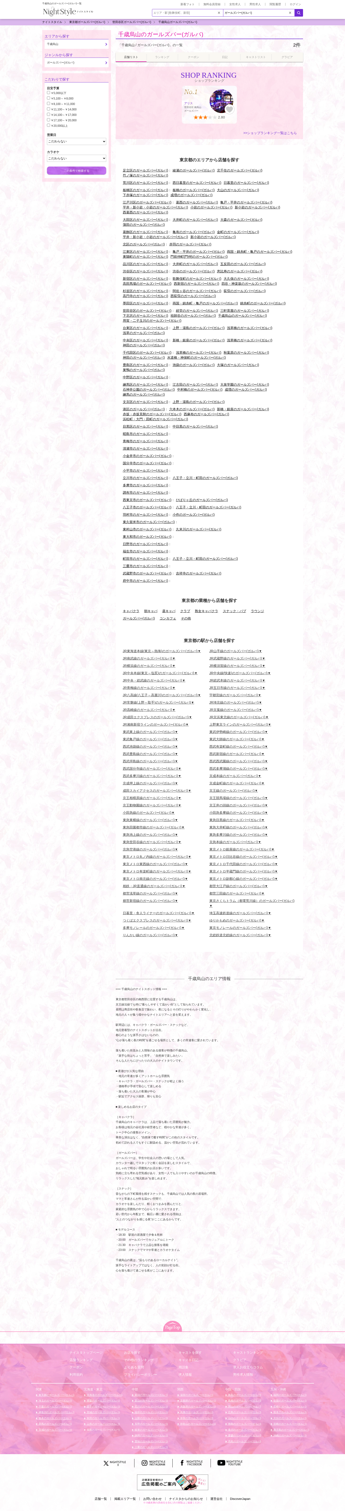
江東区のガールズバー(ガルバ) (145, 251)
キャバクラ (131, 611)
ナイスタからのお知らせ (186, 1499)
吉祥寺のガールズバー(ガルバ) (198, 573)
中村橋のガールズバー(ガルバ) (199, 389)
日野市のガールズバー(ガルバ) (145, 544)
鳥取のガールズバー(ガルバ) (244, 1394)
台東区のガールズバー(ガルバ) (145, 328)
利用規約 (76, 1374)
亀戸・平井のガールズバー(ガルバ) (246, 202)
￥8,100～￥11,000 (63, 104)
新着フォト (187, 4)
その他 (186, 618)
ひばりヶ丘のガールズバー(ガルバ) (202, 500)
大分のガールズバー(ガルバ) (289, 1418)
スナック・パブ (234, 611)
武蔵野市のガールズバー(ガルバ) (147, 573)
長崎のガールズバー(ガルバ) (289, 1406)
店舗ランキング (81, 1360)
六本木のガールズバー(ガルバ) (192, 409)
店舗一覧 (101, 1499)
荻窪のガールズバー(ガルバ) (245, 291)
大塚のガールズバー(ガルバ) (238, 365)
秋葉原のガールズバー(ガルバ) (246, 352)
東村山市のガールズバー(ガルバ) (147, 529)
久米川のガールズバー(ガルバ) (198, 529)
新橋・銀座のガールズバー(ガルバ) (199, 340)
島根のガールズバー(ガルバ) (244, 1400)
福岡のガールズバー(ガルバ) (289, 1394)
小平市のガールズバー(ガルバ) (145, 470)
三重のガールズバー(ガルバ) (151, 1447)
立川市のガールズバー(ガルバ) (145, 478)
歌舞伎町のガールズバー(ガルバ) (197, 278)
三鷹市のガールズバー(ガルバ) (145, 566)
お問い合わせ (152, 1499)
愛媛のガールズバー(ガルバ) (244, 1435)
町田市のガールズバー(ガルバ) (145, 559)
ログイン (295, 4)
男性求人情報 (243, 1374)
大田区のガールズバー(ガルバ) (145, 220)
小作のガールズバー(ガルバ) (194, 514)
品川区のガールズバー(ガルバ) (145, 264)
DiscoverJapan (240, 1499)
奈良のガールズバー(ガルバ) (196, 1418)
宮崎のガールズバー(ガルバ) (289, 1423)
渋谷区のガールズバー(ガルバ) (145, 271)
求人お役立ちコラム (248, 1367)
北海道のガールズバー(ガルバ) (104, 1394)
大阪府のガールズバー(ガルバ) (197, 1406)
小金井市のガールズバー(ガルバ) (147, 456)
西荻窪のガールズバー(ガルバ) (193, 296)
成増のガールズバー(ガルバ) (191, 195)
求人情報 (185, 1374)
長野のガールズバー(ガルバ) (151, 1423)
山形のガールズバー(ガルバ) (103, 1423)
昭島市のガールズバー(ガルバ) (145, 434)
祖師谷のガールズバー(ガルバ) (193, 315)
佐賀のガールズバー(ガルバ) (289, 1400)
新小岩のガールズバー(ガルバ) (257, 207)
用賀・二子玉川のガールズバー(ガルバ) (152, 320)
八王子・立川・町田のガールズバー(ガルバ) (205, 478)
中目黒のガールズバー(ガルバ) (195, 426)
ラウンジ (257, 611)
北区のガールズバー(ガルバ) (144, 244)
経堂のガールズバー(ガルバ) (197, 310)
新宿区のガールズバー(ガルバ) (145, 278)
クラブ (185, 611)
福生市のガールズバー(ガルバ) (145, 551)
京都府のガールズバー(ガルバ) (197, 1400)
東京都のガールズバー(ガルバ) (56, 1394)
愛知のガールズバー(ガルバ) (151, 1441)
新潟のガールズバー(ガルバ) (151, 1394)
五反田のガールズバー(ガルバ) (243, 264)
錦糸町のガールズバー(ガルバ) (262, 303)
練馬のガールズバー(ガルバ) (144, 394)
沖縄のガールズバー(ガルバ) (289, 1435)
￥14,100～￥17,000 (64, 115)
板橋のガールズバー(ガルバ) (194, 190)
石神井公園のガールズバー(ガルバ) (149, 389)
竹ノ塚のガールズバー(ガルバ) (145, 175)
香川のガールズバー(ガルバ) (244, 1429)
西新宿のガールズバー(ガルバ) (196, 283)
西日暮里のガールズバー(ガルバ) (197, 183)
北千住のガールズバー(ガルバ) (239, 170)
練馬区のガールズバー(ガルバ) (145, 384)
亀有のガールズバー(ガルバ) (194, 232)
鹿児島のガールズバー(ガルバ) (291, 1429)
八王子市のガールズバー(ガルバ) (147, 507)
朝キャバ (150, 611)
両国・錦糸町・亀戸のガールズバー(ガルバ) (259, 251)
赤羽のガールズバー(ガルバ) (190, 244)
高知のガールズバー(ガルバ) (244, 1441)
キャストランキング (248, 1352)
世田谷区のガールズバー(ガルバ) (147, 310)
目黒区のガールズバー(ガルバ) (145, 426)
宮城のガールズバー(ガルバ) (103, 1412)
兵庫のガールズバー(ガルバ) (196, 1412)
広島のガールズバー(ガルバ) (244, 1412)
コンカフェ (168, 618)
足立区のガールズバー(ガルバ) (145, 170)
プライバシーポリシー (140, 1374)
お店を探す (132, 1352)
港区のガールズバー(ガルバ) (144, 409)
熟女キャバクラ (206, 611)
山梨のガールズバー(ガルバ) (151, 1418)
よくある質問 (134, 1367)
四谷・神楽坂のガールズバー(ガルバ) (249, 283)
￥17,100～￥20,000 (64, 120)
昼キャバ (168, 611)
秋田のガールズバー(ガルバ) (103, 1418)
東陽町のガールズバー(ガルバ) (145, 256)
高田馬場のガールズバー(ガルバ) (147, 283)
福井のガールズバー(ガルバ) (151, 1412)
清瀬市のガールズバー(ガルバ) (145, 448)
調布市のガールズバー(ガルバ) (145, 492)
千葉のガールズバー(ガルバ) (55, 1406)
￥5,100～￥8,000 (62, 98)
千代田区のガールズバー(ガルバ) (147, 352)
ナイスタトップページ (86, 1352)
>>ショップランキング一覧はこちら (270, 133)
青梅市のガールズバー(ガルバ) (145, 441)
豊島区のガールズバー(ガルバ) (145, 365)
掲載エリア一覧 (125, 1499)
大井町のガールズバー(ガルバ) (195, 220)
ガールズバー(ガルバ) (139, 618)
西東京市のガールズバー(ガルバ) (147, 500)
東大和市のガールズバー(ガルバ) (147, 536)
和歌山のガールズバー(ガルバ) (197, 1423)
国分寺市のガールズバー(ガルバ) (147, 463)
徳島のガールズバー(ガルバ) (244, 1423)
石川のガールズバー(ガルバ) (151, 1406)
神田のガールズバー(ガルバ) (144, 345)
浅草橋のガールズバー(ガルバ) (249, 328)
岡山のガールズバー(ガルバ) (244, 1406)
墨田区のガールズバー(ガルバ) (145, 303)
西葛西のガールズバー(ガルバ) (145, 212)
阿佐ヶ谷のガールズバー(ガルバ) (197, 291)
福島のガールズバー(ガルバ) (103, 1429)
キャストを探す (190, 1352)
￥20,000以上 (59, 125)
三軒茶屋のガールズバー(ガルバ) (244, 310)
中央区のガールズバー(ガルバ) (145, 340)
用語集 (184, 1367)
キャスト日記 (188, 1360)
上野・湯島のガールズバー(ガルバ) (199, 328)
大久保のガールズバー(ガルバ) (246, 278)
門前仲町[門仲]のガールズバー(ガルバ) (199, 256)
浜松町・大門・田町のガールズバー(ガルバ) (155, 419)
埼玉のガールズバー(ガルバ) (55, 1400)
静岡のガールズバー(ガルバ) (151, 1435)
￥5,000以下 (58, 93)
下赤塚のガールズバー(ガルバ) (145, 195)
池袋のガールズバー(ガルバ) (194, 365)
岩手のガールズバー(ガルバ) (103, 1406)
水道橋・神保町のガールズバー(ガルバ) (196, 357)
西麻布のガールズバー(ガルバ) (206, 414)
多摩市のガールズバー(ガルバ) (145, 485)
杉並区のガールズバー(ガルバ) (145, 291)
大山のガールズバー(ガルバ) (238, 190)
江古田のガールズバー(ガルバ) (195, 384)
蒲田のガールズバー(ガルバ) (144, 224)
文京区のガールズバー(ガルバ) (145, 402)
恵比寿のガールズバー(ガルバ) (239, 271)
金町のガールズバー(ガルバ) (238, 232)
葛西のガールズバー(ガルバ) (197, 202)
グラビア (239, 1360)
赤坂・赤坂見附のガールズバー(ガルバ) (152, 414)
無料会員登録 (212, 4)
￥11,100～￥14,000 (64, 109)
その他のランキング (139, 1360)
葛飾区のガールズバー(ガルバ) (145, 232)
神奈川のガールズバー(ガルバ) (56, 1412)
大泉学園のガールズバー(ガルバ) (244, 384)
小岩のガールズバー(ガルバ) (211, 207)
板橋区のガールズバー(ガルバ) (145, 190)
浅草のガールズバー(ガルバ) (144, 333)
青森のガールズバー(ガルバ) (103, 1400)
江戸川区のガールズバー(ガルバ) (147, 202)
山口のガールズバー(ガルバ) (244, 1418)
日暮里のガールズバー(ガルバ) (246, 183)
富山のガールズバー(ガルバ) (151, 1400)
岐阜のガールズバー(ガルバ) (151, 1429)
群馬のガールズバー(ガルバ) (55, 1423)
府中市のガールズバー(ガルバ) (145, 581)
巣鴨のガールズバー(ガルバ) (144, 370)
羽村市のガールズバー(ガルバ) (145, 514)
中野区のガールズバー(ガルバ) (145, 377)
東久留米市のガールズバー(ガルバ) (149, 522)
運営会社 (216, 1499)
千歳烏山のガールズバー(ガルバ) (160, 34)
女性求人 (235, 4)
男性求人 (255, 4)
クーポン (76, 1367)
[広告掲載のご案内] (172, 1482)
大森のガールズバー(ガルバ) (241, 220)
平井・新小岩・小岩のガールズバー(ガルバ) (155, 207)
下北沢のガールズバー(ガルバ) (145, 315)
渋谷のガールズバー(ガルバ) (194, 271)
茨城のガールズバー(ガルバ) (55, 1429)
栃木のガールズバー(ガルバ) (55, 1418)
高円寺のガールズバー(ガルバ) (145, 296)
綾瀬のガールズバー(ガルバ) (194, 170)
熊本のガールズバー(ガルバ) (289, 1412)
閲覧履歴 (275, 4)
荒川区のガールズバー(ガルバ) (145, 183)
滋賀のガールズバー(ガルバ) (196, 1394)
